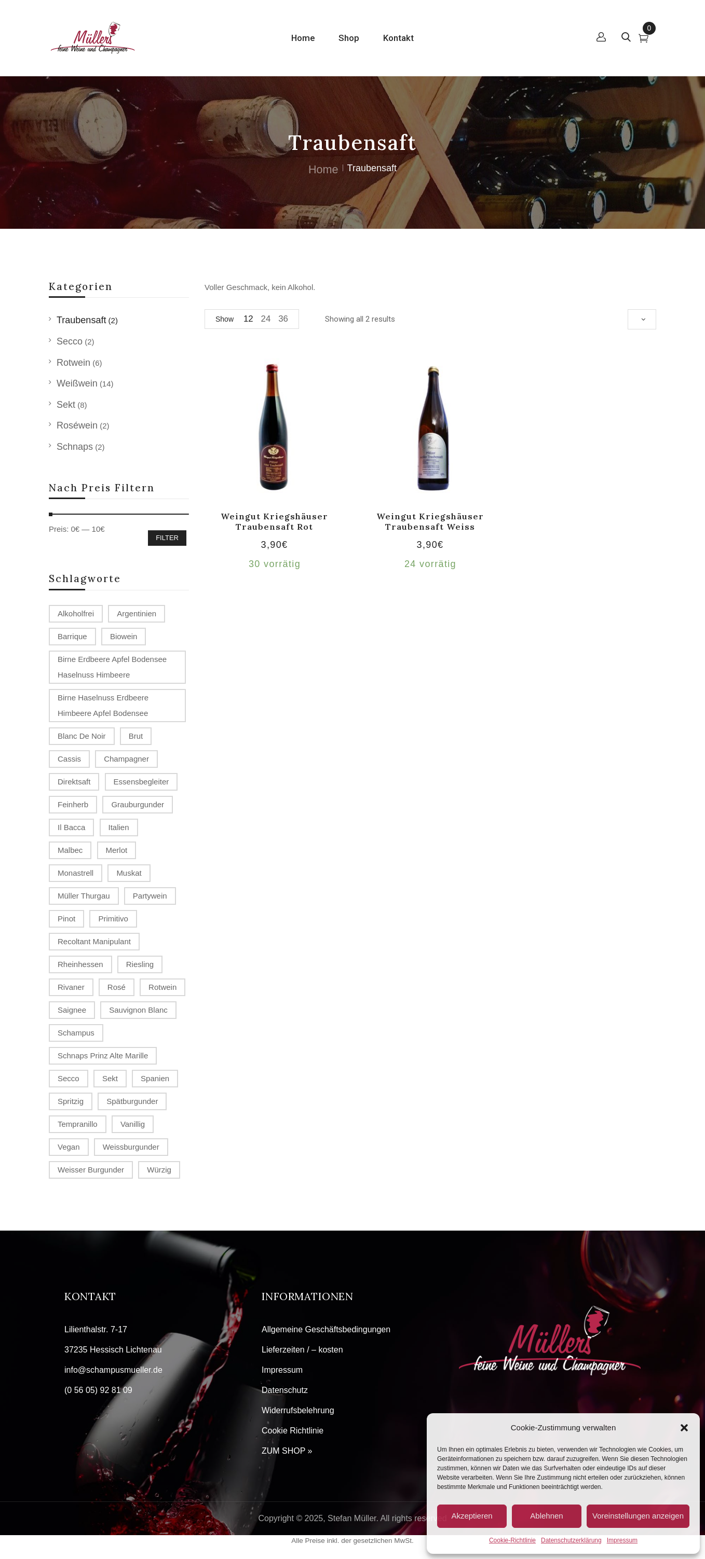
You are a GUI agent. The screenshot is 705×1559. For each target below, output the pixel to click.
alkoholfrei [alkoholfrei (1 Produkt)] (76, 613)
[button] (684, 1428)
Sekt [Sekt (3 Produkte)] (110, 1078)
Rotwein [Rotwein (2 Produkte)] (162, 987)
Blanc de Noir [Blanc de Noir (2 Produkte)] (82, 736)
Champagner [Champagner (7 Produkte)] (126, 758)
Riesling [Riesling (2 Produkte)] (140, 964)
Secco (70, 341)
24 (266, 319)
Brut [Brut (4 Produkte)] (136, 736)
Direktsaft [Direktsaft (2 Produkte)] (74, 781)
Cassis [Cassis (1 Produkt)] (69, 758)
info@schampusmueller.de (113, 1369)
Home (323, 169)
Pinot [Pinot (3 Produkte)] (66, 918)
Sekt (66, 404)
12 (248, 319)
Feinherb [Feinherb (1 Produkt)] (73, 804)
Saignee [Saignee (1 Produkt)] (72, 1009)
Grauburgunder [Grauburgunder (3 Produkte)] (137, 804)
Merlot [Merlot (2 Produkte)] (117, 850)
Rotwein (73, 362)
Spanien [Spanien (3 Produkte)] (155, 1078)
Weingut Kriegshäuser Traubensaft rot (274, 521)
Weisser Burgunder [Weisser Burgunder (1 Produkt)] (91, 1169)
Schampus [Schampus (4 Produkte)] (76, 1032)
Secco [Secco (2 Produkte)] (68, 1078)
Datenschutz (285, 1390)
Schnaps (75, 447)
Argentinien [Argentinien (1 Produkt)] (136, 613)
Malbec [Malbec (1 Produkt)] (70, 850)
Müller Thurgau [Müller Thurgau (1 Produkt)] (84, 895)
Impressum (622, 1540)
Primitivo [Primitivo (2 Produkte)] (113, 918)
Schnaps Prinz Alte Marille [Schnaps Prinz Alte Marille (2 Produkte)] (103, 1055)
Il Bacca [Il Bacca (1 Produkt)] (71, 827)
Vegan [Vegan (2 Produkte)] (69, 1146)
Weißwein (77, 383)
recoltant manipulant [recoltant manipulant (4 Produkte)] (94, 941)
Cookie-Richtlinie (512, 1540)
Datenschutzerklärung (571, 1540)
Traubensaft (81, 320)
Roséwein (77, 425)
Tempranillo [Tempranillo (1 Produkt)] (78, 1124)
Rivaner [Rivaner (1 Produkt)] (71, 987)
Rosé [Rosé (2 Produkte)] (116, 987)
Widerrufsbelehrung (298, 1410)
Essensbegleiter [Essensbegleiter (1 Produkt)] (141, 781)
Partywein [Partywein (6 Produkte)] (150, 895)
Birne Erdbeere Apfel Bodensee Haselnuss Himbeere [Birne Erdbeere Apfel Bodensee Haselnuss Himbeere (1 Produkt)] (112, 667)
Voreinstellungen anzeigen (638, 1515)
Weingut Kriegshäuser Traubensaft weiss (430, 521)
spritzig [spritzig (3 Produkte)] (71, 1101)
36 (283, 319)
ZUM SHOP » (287, 1450)
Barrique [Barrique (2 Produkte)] (72, 636)
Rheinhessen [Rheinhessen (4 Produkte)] (80, 964)
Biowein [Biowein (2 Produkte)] (124, 636)
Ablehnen (546, 1515)
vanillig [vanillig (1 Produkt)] (132, 1124)
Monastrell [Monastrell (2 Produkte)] (75, 872)
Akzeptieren (471, 1515)
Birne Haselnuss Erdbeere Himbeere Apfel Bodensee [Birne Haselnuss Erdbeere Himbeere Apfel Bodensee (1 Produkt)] (103, 705)
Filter (167, 538)
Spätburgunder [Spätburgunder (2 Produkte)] (132, 1101)
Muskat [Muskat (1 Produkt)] (128, 872)
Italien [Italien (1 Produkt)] (119, 827)
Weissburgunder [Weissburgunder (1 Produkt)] (131, 1146)
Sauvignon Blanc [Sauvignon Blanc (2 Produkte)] (138, 1009)
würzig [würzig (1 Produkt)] (159, 1169)
